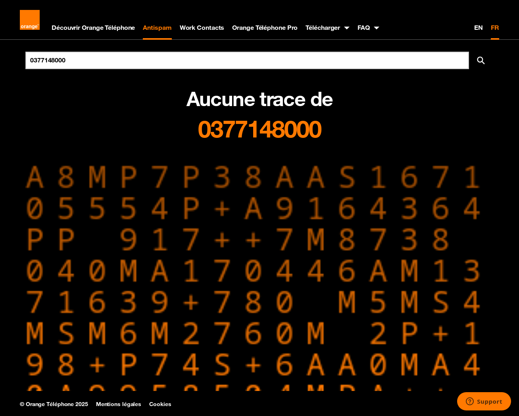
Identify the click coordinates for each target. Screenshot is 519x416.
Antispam (157, 27)
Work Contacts (202, 27)
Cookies (160, 404)
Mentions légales (118, 404)
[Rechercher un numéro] (247, 60)
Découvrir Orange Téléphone (93, 27)
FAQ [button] (364, 27)
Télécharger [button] (323, 27)
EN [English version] (478, 27)
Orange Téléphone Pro (265, 27)
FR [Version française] (495, 27)
